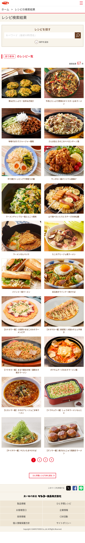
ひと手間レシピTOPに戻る (42, 475)
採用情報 (21, 517)
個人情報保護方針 (21, 523)
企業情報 (64, 510)
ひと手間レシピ (63, 504)
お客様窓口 (21, 510)
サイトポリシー (63, 523)
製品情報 (21, 504)
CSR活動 (64, 517)
